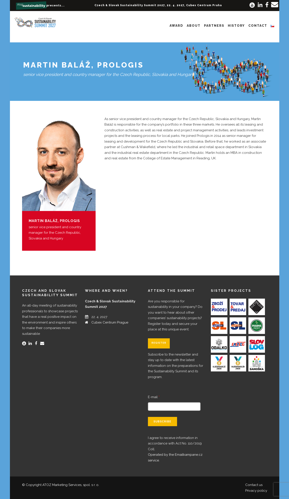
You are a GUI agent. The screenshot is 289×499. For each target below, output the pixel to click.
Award (176, 25)
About (193, 25)
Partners (214, 25)
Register (158, 342)
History (236, 25)
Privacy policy (256, 491)
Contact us (254, 485)
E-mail (154, 397)
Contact (257, 25)
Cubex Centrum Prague (109, 322)
